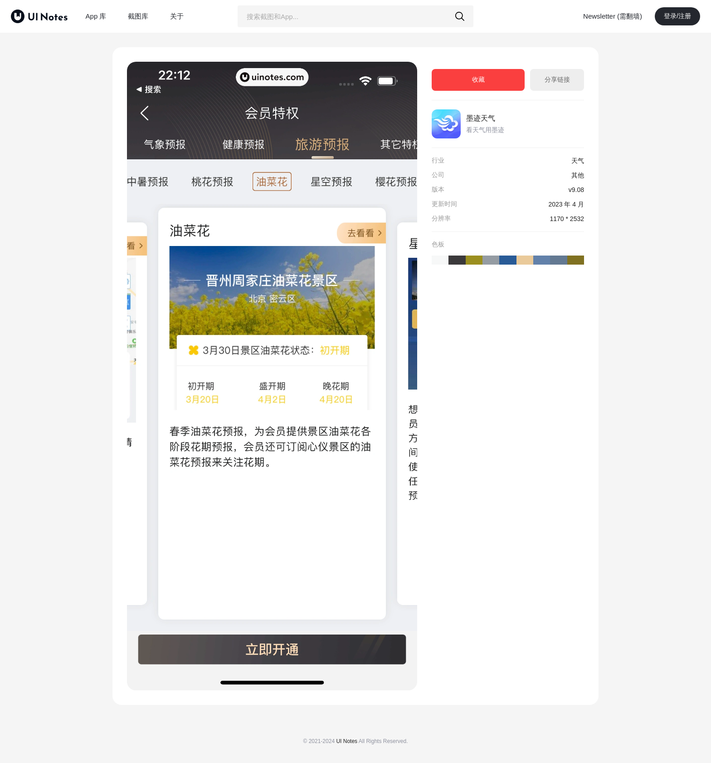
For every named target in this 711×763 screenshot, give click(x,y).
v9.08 (576, 189)
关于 (177, 16)
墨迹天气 (480, 118)
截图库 (138, 16)
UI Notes (346, 741)
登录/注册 (677, 16)
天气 (577, 160)
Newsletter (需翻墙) (612, 16)
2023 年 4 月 (566, 204)
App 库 (96, 16)
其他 (577, 175)
